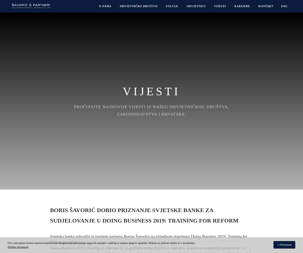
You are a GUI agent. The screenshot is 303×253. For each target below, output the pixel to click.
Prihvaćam (286, 244)
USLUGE (172, 6)
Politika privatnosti (18, 247)
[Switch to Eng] (284, 6)
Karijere (242, 6)
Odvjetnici (196, 6)
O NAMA (105, 6)
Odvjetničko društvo (138, 6)
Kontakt (265, 6)
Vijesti (220, 6)
